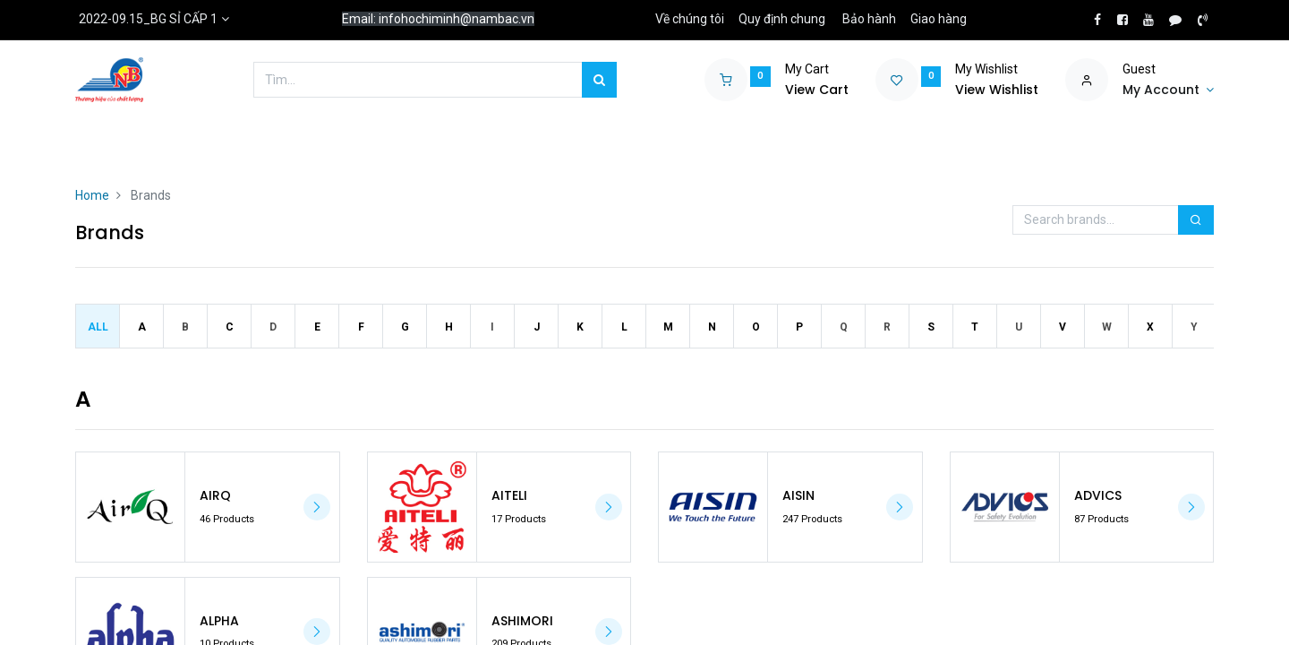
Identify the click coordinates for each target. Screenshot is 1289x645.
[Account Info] (1168, 90)
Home (92, 195)
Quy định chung (781, 19)
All (98, 327)
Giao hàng (938, 19)
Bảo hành (869, 19)
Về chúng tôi (689, 19)
